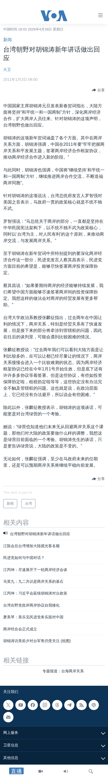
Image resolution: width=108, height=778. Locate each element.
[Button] (98, 90)
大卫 (7, 69)
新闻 (7, 39)
